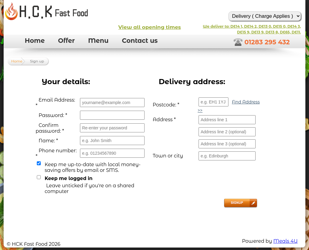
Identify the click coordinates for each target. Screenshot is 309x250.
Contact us (140, 40)
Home (35, 40)
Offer (66, 40)
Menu (98, 40)
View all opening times (149, 27)
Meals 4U (285, 241)
